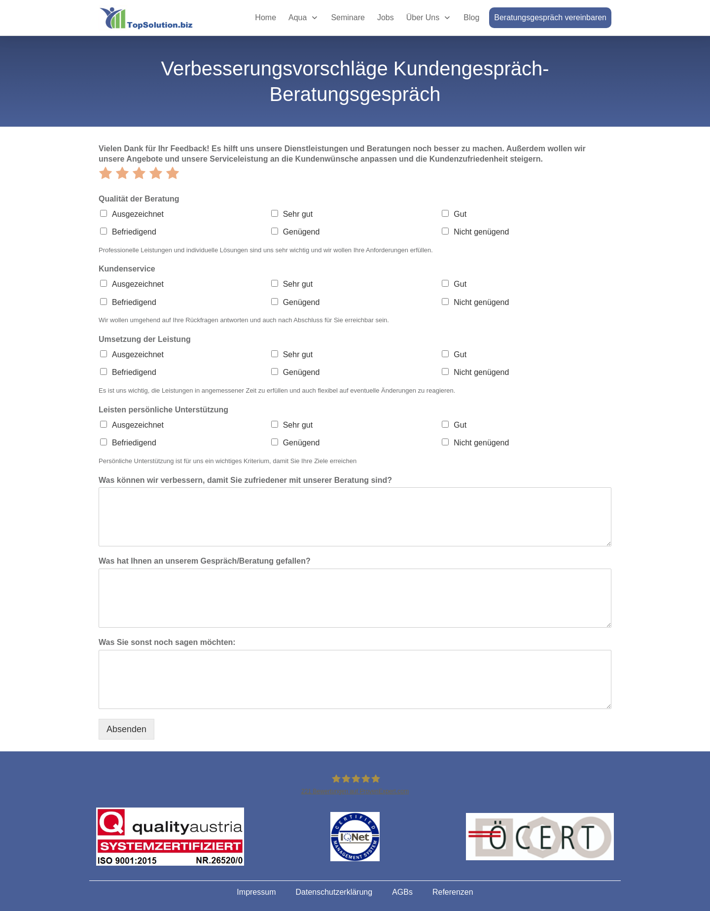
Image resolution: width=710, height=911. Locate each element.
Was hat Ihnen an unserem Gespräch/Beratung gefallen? (205, 561)
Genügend (301, 232)
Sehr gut (298, 214)
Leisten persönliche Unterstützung (163, 409)
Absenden (126, 729)
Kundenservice (127, 269)
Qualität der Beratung (139, 199)
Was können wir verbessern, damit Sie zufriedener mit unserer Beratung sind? (245, 480)
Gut (460, 214)
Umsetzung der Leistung (145, 339)
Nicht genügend (481, 232)
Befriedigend (134, 232)
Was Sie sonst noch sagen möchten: (167, 642)
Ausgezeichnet (138, 214)
